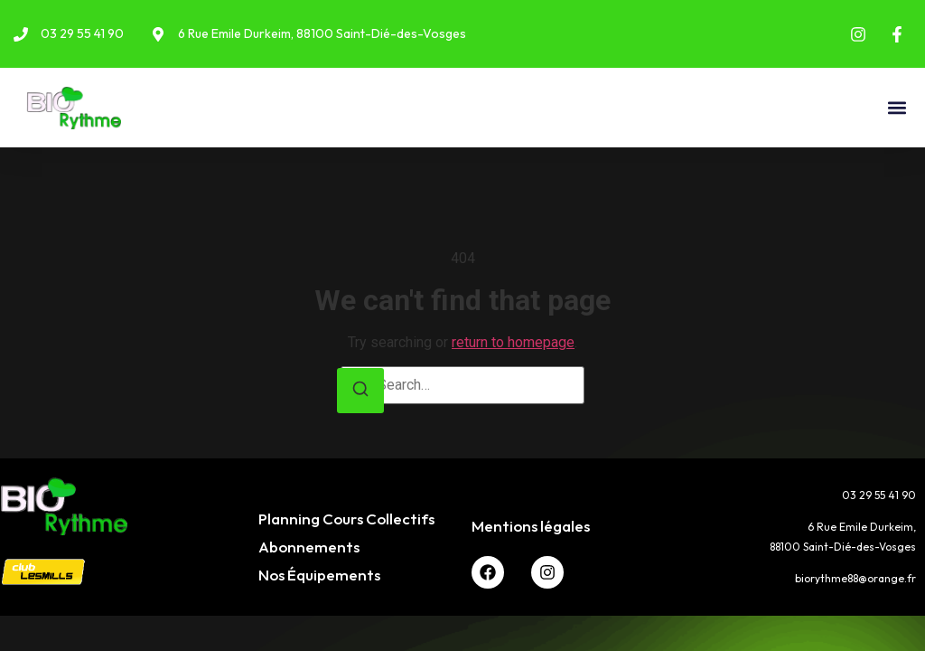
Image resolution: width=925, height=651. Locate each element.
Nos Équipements (319, 574)
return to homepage (513, 342)
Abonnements (309, 546)
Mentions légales (531, 525)
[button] (896, 108)
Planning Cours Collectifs (346, 518)
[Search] (360, 391)
